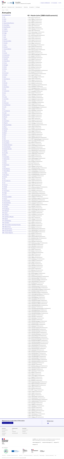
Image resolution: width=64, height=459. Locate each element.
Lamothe (33, 179)
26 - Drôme (4, 69)
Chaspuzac (33, 99)
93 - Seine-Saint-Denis (6, 202)
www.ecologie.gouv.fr (36, 442)
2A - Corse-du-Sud (5, 55)
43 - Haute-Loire (5, 103)
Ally (32, 25)
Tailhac (32, 386)
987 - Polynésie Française (7, 228)
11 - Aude (4, 37)
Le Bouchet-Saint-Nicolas (36, 195)
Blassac (32, 60)
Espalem (33, 135)
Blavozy (32, 62)
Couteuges (33, 123)
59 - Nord (4, 134)
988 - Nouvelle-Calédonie (7, 230)
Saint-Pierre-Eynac (34, 353)
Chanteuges (33, 94)
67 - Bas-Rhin (4, 150)
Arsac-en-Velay (34, 32)
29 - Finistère (4, 75)
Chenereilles (33, 110)
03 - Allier (4, 21)
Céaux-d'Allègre (34, 76)
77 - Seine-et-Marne (6, 170)
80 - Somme (4, 176)
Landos (32, 180)
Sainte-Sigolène (34, 298)
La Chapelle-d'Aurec (35, 172)
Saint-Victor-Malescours (35, 366)
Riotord (32, 271)
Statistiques (24, 431)
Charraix (33, 96)
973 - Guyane (4, 212)
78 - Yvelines (4, 172)
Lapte (32, 185)
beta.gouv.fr (56, 442)
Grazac (32, 156)
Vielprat (33, 412)
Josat (32, 164)
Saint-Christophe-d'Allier (36, 287)
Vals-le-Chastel (34, 396)
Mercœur (33, 233)
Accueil (4, 7)
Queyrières (33, 265)
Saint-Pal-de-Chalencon (35, 343)
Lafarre (32, 177)
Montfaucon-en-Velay (35, 243)
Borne (32, 68)
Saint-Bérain (33, 284)
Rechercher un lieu (11, 7)
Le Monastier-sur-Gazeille (36, 201)
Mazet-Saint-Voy (34, 230)
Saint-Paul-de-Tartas (35, 348)
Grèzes (32, 159)
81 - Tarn (4, 178)
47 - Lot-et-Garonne (6, 111)
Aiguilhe (33, 19)
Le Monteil (33, 203)
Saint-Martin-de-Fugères (35, 340)
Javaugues (33, 161)
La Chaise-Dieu (34, 169)
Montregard (33, 244)
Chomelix (33, 113)
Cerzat (32, 78)
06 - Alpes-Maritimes (6, 27)
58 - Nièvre (4, 132)
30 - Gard (4, 77)
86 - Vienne (4, 188)
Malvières (33, 227)
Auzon (32, 40)
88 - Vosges (4, 192)
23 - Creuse (4, 63)
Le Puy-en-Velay (34, 209)
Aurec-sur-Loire (34, 35)
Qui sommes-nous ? (19, 7)
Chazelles (33, 108)
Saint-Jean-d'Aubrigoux (35, 321)
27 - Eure (4, 71)
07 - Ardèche (4, 29)
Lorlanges (33, 219)
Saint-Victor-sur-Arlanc (35, 367)
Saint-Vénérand (34, 362)
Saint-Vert (33, 364)
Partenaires (26, 7)
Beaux (32, 51)
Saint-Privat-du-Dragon (35, 359)
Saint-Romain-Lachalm (35, 361)
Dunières (33, 134)
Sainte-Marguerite (34, 297)
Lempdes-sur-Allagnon (35, 204)
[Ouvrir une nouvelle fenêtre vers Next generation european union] (16, 451)
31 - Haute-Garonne (6, 79)
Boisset (32, 65)
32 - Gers (4, 81)
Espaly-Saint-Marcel (35, 137)
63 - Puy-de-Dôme (5, 142)
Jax (32, 163)
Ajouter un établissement (45, 2)
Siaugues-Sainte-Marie (35, 382)
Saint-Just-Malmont (35, 335)
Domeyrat (33, 132)
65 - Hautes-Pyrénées (6, 146)
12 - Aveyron (4, 39)
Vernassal (33, 407)
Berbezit (32, 56)
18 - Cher (4, 51)
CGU (55, 455)
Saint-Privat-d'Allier (35, 358)
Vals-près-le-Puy (34, 397)
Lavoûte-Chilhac (34, 191)
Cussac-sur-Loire (34, 129)
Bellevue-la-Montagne (35, 54)
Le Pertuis (33, 207)
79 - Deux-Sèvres (5, 174)
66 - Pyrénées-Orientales (7, 148)
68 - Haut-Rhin (5, 152)
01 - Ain (3, 17)
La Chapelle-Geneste (35, 174)
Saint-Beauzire (34, 282)
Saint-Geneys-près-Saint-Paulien (37, 308)
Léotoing (33, 206)
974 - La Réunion (5, 214)
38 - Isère (4, 93)
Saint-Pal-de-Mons (34, 345)
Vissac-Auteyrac (34, 413)
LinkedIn (48, 423)
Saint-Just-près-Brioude (35, 337)
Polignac (33, 257)
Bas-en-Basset (33, 44)
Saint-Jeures (33, 326)
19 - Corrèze (4, 53)
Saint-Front (33, 306)
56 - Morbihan (5, 129)
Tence (32, 388)
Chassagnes (33, 100)
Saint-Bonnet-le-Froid (35, 286)
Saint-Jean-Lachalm (35, 324)
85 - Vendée (4, 186)
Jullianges (33, 166)
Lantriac (33, 183)
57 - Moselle (4, 130)
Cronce (32, 126)
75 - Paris (4, 166)
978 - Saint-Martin (5, 222)
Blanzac (32, 59)
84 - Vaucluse (5, 184)
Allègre (32, 20)
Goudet (32, 155)
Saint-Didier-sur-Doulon (35, 292)
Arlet (32, 30)
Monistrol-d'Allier (34, 236)
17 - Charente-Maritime (6, 49)
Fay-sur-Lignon (34, 140)
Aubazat (33, 33)
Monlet (32, 239)
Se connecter (55, 2)
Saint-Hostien (34, 318)
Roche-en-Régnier (34, 273)
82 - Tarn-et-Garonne (6, 180)
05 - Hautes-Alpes (5, 25)
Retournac (33, 270)
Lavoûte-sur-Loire (34, 193)
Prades (32, 262)
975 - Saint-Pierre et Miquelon (8, 216)
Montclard (33, 241)
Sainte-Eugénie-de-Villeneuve (37, 294)
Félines (32, 142)
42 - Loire (4, 101)
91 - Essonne (4, 198)
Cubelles (33, 128)
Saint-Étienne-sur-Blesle (35, 303)
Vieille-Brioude (34, 410)
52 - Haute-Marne (5, 121)
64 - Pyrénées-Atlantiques (7, 144)
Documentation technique (27, 455)
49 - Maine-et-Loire (5, 115)
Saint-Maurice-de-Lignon (36, 342)
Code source (35, 455)
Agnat (32, 17)
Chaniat (32, 92)
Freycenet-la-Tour (34, 150)
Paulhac (32, 251)
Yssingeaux (33, 417)
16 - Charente (5, 47)
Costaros (33, 120)
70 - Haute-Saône (5, 156)
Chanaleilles (33, 91)
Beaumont (33, 48)
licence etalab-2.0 (22, 457)
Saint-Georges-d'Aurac (35, 310)
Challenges (38, 7)
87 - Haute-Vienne (5, 190)
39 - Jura (4, 95)
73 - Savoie (4, 162)
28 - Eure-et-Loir (5, 73)
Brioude (32, 72)
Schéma (13, 431)
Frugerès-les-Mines (34, 151)
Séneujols (33, 380)
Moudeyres (33, 247)
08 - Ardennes (5, 31)
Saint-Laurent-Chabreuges (36, 338)
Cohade (32, 116)
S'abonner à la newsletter (7, 422)
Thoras (35, 390)
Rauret (32, 268)
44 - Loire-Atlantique (6, 105)
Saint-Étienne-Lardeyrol (35, 302)
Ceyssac (33, 80)
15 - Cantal (4, 45)
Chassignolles (34, 102)
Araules (32, 27)
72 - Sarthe (4, 160)
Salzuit (32, 374)
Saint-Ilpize (33, 319)
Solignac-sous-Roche (35, 383)
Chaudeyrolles (34, 105)
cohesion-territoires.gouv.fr (47, 442)
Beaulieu (33, 46)
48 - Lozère (4, 113)
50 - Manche (4, 117)
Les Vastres (33, 212)
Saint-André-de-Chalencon (36, 276)
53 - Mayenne (5, 123)
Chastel (32, 104)
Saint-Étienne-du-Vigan (35, 300)
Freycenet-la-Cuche (35, 148)
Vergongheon (34, 405)
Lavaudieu (33, 190)
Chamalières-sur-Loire (35, 84)
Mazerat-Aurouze (34, 228)
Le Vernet (33, 215)
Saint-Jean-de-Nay (34, 322)
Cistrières (33, 115)
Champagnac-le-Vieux (35, 88)
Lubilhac (33, 222)
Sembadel (33, 378)
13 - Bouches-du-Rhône (6, 41)
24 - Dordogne (5, 65)
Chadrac (33, 81)
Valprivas (33, 394)
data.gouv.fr (35, 444)
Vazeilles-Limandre (35, 401)
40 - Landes (4, 97)
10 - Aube (4, 35)
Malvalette (33, 225)
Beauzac (33, 52)
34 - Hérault (4, 85)
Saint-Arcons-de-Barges (35, 279)
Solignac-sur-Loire (34, 385)
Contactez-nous (24, 433)
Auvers (32, 38)
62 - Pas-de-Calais (5, 140)
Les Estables (33, 211)
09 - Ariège (4, 33)
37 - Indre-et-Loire (5, 91)
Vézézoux (33, 409)
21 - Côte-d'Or (5, 59)
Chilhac (32, 112)
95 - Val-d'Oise (5, 206)
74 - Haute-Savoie (5, 164)
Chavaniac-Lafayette (35, 107)
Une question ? (31, 7)
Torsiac (32, 393)
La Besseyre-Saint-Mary (35, 167)
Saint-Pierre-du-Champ (35, 351)
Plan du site (4, 455)
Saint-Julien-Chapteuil (35, 327)
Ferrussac (33, 143)
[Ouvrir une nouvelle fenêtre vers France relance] (6, 451)
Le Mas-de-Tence (34, 199)
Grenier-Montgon (34, 158)
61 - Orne (4, 138)
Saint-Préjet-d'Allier (35, 356)
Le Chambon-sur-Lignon (36, 198)
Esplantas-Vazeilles (37, 139)
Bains (32, 41)
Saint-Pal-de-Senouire (35, 346)
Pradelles (33, 260)
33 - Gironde (4, 83)
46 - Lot (3, 109)
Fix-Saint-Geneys (34, 145)
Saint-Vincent (34, 370)
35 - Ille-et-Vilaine (5, 87)
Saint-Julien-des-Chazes (35, 330)
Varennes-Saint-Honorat (36, 399)
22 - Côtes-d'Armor (6, 61)
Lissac (32, 217)
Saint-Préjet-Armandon (35, 354)
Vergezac (33, 404)
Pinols (32, 255)
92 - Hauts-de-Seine (6, 200)
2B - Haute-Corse (5, 57)
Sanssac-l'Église (34, 375)
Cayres (32, 75)
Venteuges (33, 402)
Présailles (33, 263)
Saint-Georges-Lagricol (35, 311)
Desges (32, 131)
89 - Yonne (4, 194)
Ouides (32, 249)
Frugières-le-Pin (34, 153)
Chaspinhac (33, 97)
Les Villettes (33, 214)
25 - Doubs (4, 67)
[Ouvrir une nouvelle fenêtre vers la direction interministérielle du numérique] (38, 451)
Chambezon (33, 86)
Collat (32, 118)
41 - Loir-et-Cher (5, 99)
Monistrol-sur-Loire (34, 238)
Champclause (37, 89)
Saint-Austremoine (35, 281)
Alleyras (32, 24)
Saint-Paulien (33, 350)
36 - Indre (4, 89)
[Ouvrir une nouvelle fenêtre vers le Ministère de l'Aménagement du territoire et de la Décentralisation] (25, 451)
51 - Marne (4, 119)
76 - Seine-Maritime (6, 168)
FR (60, 2)
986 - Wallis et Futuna (6, 226)
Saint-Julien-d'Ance (35, 329)
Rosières (33, 274)
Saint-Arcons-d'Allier (35, 278)
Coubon (33, 121)
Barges (32, 43)
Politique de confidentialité (50, 455)
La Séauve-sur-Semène (35, 187)
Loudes (32, 220)
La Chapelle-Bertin (34, 171)
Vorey (32, 415)
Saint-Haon (33, 316)
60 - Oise (4, 136)
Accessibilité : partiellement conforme (12, 455)
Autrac (32, 36)
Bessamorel (33, 57)
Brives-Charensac (34, 73)
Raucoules (33, 266)
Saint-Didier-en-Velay (35, 290)
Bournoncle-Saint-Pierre (35, 70)
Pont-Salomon (34, 259)
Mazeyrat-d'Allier (34, 231)
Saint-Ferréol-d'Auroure (35, 305)
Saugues (32, 377)
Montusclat (33, 246)
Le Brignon (33, 196)
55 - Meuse (4, 127)
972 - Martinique (5, 210)
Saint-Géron (33, 314)
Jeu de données (14, 433)
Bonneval (33, 67)
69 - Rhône (4, 154)
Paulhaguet (33, 252)
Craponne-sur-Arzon (35, 124)
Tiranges (33, 391)
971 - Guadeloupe (5, 208)
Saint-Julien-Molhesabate (36, 334)
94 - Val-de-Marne (5, 204)
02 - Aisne (4, 19)
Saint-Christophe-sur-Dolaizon (37, 289)
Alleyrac (32, 22)
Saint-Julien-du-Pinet (35, 332)
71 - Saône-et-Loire (5, 158)
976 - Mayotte (5, 218)
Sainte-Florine (34, 295)
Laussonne (33, 188)
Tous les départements (6, 15)
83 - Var (3, 182)
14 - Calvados (4, 43)
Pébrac (32, 254)
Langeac (33, 182)
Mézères (33, 235)
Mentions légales (42, 455)
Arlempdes (33, 28)
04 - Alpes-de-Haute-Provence (8, 23)
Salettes (32, 372)
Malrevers (33, 223)
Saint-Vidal (33, 369)
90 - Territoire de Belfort (7, 196)
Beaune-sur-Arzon (34, 49)
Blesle (32, 64)
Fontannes (33, 147)
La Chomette (33, 175)
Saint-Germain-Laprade (35, 313)
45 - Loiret (4, 107)
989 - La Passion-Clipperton (7, 232)
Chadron (33, 83)
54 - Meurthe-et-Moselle (6, 125)
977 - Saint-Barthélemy (6, 220)
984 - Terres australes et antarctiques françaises (11, 224)
